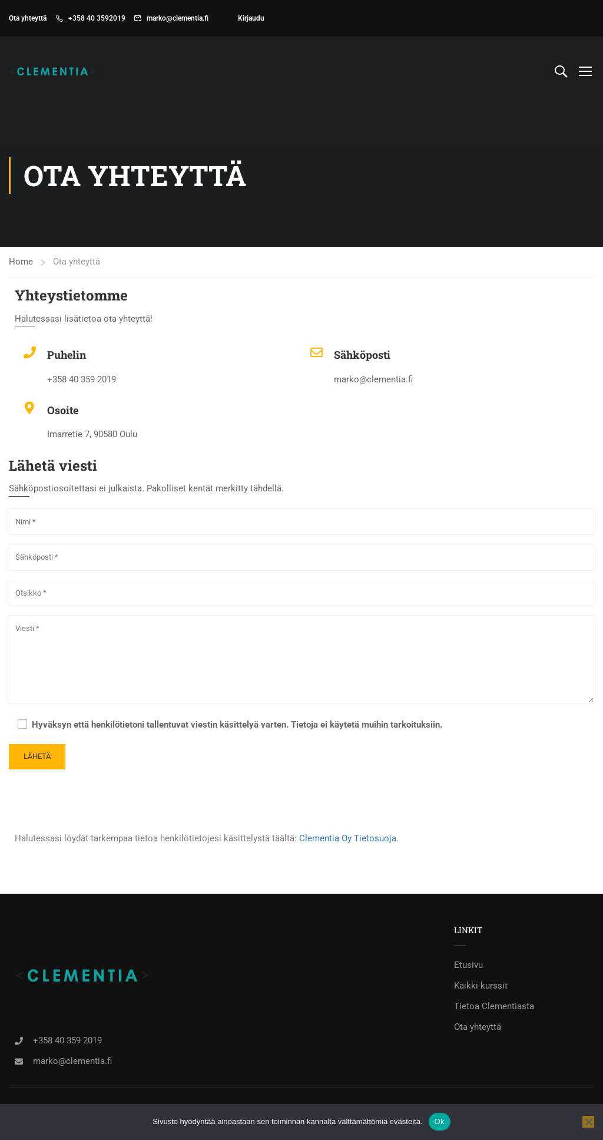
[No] (588, 1122)
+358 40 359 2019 (67, 1040)
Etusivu (468, 965)
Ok (440, 1121)
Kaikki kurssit (481, 985)
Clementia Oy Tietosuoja (347, 838)
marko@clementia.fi (177, 18)
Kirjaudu (251, 18)
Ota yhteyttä (477, 1027)
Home (21, 261)
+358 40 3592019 (96, 18)
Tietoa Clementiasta (494, 1006)
